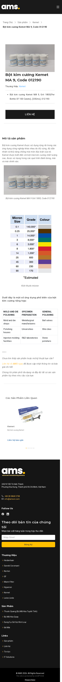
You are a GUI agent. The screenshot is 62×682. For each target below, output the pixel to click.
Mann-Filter (9, 582)
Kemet (36, 22)
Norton (7, 571)
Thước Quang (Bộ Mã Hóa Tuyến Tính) (20, 611)
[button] (27, 441)
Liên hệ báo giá (19, 435)
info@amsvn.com (12, 499)
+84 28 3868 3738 (12, 496)
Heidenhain (9, 560)
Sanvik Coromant (11, 566)
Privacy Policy (30, 680)
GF (5, 576)
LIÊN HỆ (30, 114)
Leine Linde (9, 598)
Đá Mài (7, 627)
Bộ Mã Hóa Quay (11, 617)
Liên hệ (7, 646)
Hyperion (8, 587)
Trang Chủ (8, 22)
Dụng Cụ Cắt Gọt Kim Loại (15, 622)
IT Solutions (9, 657)
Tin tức (7, 652)
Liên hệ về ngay (12, 363)
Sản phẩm (23, 22)
